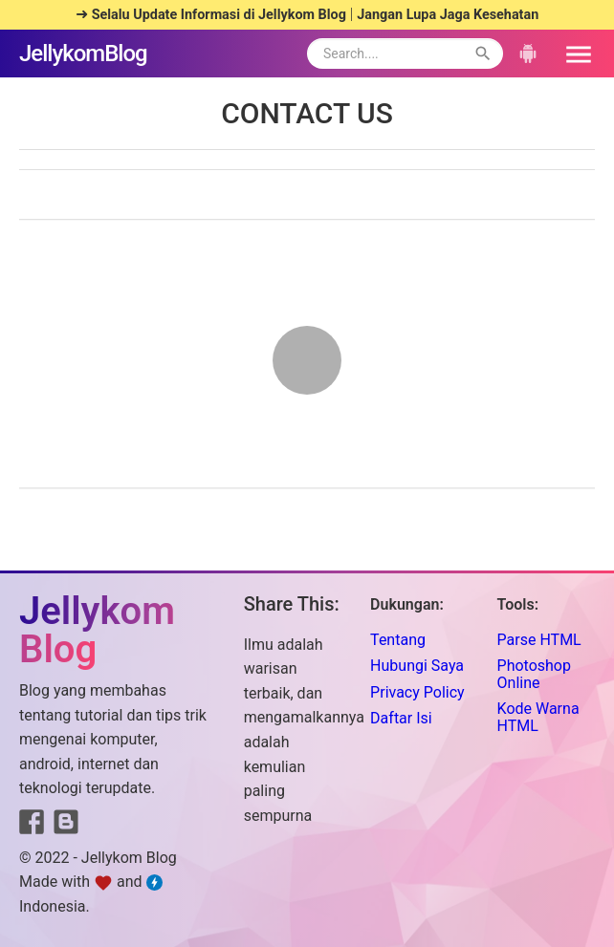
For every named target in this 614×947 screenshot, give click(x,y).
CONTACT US (307, 113)
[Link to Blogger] (66, 826)
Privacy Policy (417, 692)
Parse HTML (539, 640)
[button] (572, 53)
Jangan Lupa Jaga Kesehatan (447, 15)
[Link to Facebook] (31, 826)
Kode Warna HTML (538, 717)
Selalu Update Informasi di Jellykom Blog (219, 15)
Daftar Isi (401, 718)
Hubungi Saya (417, 665)
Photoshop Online (534, 674)
